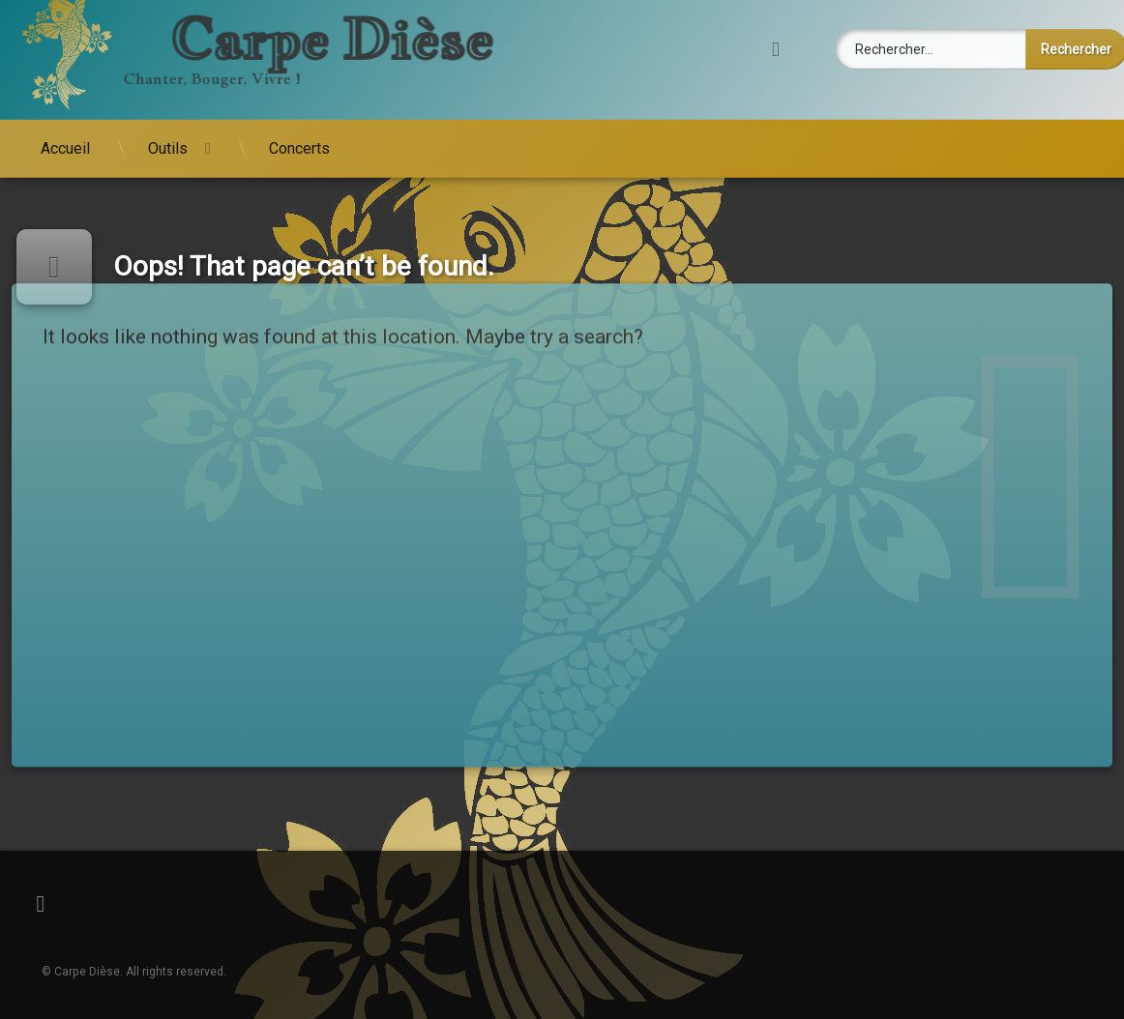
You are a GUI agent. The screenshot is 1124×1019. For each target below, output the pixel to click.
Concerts (299, 122)
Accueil (65, 122)
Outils (168, 122)
